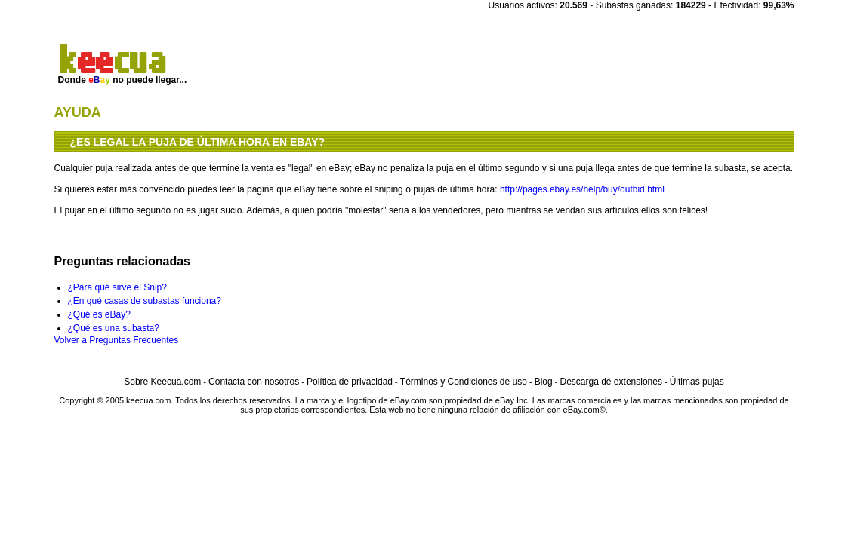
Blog (544, 381)
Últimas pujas (697, 381)
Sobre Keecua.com (162, 381)
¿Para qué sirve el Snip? (117, 287)
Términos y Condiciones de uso (463, 381)
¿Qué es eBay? (99, 314)
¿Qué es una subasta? (113, 328)
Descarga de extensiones (611, 381)
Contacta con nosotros (253, 381)
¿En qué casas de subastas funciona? (144, 301)
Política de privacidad (350, 381)
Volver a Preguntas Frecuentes (116, 340)
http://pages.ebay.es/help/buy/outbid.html (582, 189)
